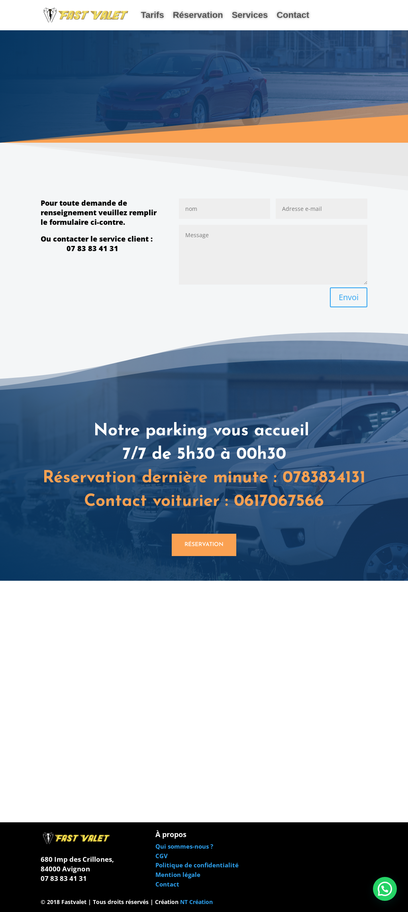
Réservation (198, 15)
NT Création (196, 902)
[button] (385, 889)
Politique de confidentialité (197, 865)
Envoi (349, 297)
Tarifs (152, 15)
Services (250, 15)
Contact (293, 15)
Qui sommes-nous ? (184, 846)
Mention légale (177, 875)
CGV (161, 856)
